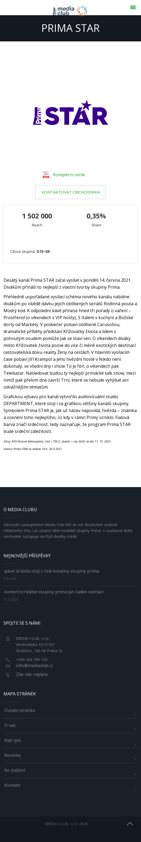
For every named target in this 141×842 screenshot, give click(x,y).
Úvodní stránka (19, 710)
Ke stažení (14, 770)
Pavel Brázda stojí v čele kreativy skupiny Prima (51, 571)
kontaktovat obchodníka (71, 192)
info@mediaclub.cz (34, 665)
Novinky (12, 755)
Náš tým (12, 740)
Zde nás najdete (32, 674)
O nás (10, 725)
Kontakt (12, 785)
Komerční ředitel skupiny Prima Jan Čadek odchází (53, 592)
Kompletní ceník (64, 175)
